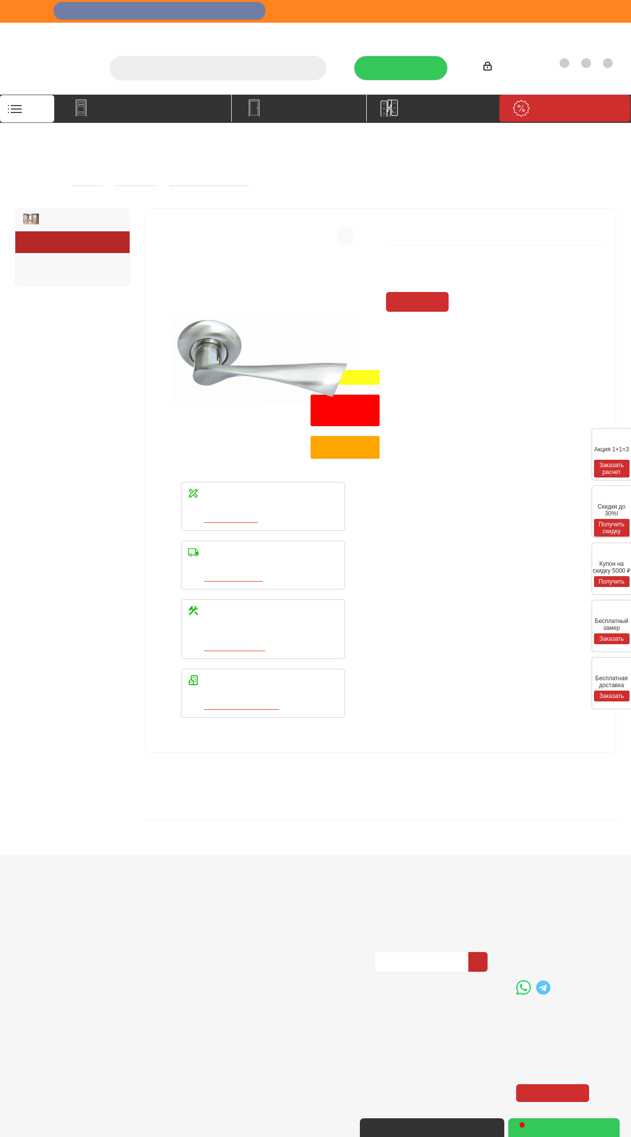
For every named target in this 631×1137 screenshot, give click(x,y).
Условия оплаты (164, 883)
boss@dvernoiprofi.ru (569, 939)
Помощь (272, 865)
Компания (36, 865)
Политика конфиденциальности (423, 895)
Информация (162, 865)
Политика (32, 911)
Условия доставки (167, 897)
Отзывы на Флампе (420, 32)
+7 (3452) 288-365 (564, 887)
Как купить (548, 32)
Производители (491, 32)
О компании (320, 32)
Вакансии (32, 897)
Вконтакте (384, 970)
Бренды (268, 897)
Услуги (363, 32)
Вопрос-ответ (278, 883)
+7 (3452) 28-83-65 (459, 1127)
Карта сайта (275, 911)
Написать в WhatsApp (243, 706)
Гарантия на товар (168, 911)
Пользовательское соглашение (168, 928)
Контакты (595, 32)
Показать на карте (554, 1022)
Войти (497, 68)
